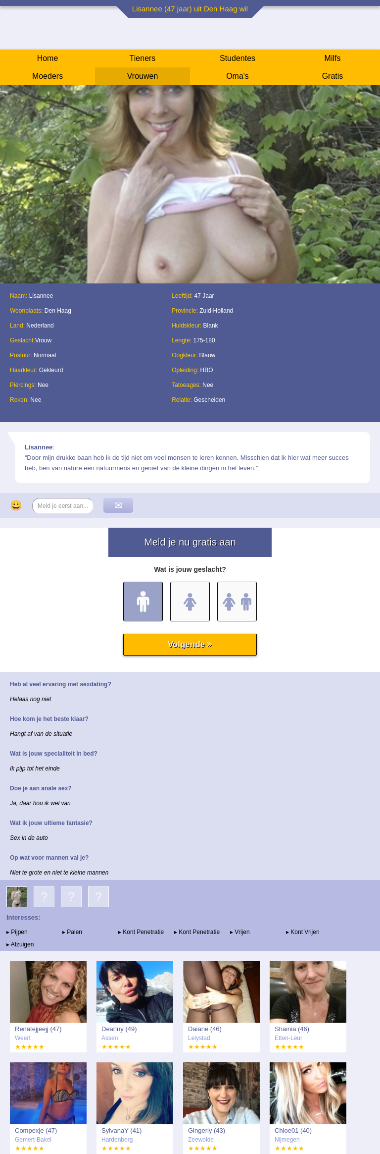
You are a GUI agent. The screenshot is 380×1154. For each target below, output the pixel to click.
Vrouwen (142, 76)
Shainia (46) (292, 1029)
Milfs (333, 58)
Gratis (332, 76)
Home (47, 58)
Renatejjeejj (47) (38, 1029)
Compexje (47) (36, 1130)
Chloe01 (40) (293, 1130)
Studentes (237, 58)
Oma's (237, 76)
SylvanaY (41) (121, 1130)
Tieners (143, 58)
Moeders (47, 76)
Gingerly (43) (206, 1130)
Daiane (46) (205, 1029)
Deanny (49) (119, 1029)
